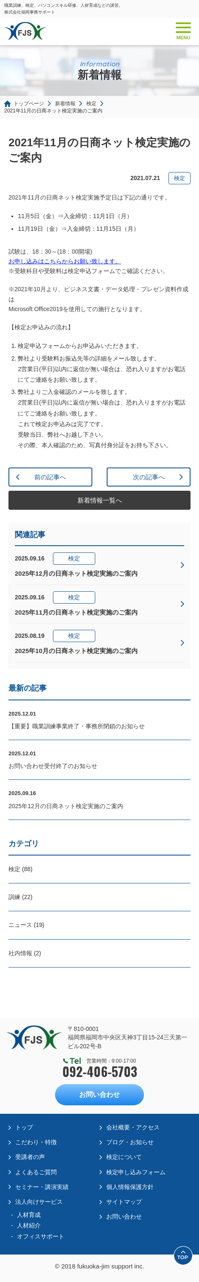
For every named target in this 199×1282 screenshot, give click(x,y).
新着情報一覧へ (99, 500)
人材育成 (29, 1214)
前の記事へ (50, 477)
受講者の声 (30, 1157)
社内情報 (20, 953)
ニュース (20, 924)
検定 (91, 104)
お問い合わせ (99, 1094)
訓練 (14, 897)
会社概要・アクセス (133, 1127)
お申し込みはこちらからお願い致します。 (64, 261)
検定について (124, 1157)
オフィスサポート (40, 1236)
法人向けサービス (39, 1201)
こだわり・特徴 (36, 1142)
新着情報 (65, 104)
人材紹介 (29, 1225)
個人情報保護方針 (130, 1187)
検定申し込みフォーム (136, 1172)
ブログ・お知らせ (130, 1142)
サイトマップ (124, 1201)
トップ (24, 1127)
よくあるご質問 (36, 1172)
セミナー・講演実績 (42, 1187)
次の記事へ (149, 477)
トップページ (29, 104)
